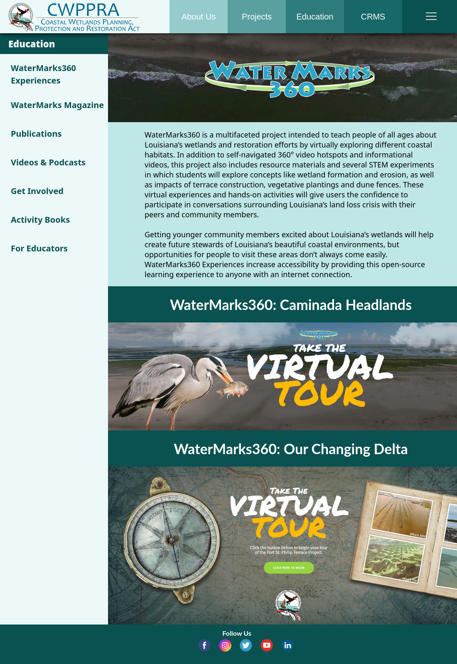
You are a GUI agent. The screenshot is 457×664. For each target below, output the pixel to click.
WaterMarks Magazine (57, 105)
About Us (199, 16)
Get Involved (37, 191)
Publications (36, 133)
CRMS (373, 16)
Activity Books (40, 219)
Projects (257, 16)
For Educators (39, 248)
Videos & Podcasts (48, 162)
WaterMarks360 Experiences (43, 74)
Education (315, 16)
